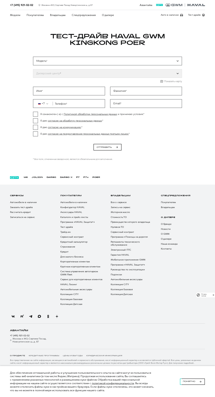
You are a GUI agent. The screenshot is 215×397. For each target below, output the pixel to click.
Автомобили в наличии (23, 202)
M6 (26, 177)
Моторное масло (120, 212)
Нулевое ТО (117, 227)
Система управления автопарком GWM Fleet (79, 273)
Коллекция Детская (71, 304)
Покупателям (35, 15)
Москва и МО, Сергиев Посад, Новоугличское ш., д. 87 (28, 340)
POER (96, 177)
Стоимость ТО (119, 217)
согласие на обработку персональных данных (82, 120)
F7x (86, 177)
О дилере (108, 15)
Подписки (116, 274)
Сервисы (17, 195)
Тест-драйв (66, 227)
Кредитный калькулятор (73, 241)
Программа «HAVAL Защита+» (77, 222)
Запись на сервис (121, 207)
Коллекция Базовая (71, 299)
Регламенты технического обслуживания (125, 243)
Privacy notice (204, 295)
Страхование (67, 246)
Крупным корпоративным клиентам (80, 266)
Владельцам (58, 15)
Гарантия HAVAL (120, 254)
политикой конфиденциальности (113, 383)
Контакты (166, 248)
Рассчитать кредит (20, 212)
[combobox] (103, 73)
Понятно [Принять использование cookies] (192, 381)
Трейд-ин (65, 232)
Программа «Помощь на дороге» (129, 236)
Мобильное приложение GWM (128, 259)
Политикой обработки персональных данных (97, 114)
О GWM (165, 233)
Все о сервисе (119, 202)
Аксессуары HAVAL (71, 212)
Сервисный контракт (72, 236)
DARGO (51, 177)
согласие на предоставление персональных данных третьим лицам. (95, 133)
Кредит (64, 251)
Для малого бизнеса (71, 256)
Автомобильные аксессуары (76, 289)
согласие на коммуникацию (71, 127)
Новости (166, 229)
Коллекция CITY (69, 294)
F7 (78, 177)
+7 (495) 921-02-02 (20, 335)
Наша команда (169, 243)
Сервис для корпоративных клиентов (81, 279)
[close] (213, 294)
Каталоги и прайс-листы (74, 217)
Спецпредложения (84, 15)
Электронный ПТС (121, 249)
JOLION (37, 177)
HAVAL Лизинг (68, 284)
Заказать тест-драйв (21, 207)
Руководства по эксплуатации (128, 269)
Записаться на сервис (22, 217)
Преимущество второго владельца (130, 222)
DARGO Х (66, 177)
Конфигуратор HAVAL (72, 207)
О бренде (166, 224)
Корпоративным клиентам (75, 261)
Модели (15, 15)
